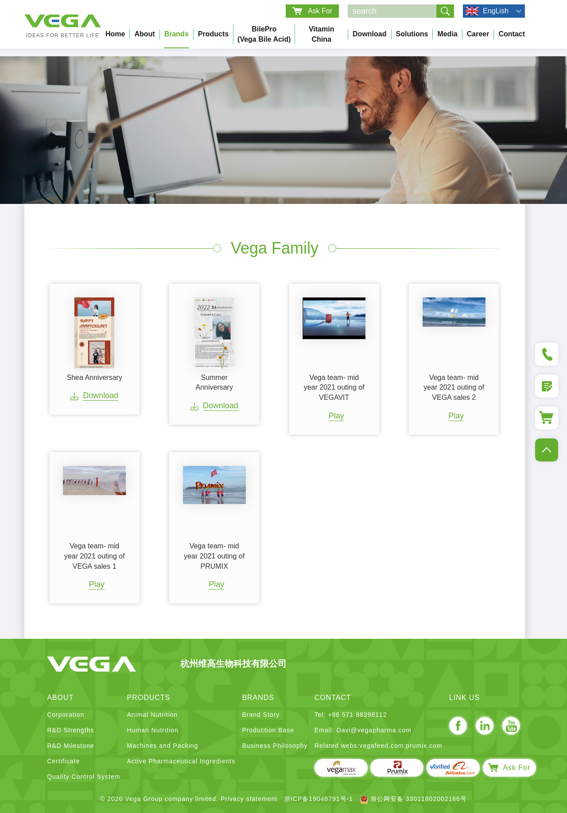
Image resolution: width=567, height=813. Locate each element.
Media (447, 34)
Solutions (412, 34)
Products (213, 34)
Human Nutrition (153, 730)
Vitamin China (321, 34)
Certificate (63, 761)
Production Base (268, 730)
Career (478, 34)
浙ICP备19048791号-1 (318, 798)
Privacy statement (249, 798)
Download (369, 34)
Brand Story (261, 714)
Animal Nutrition (152, 714)
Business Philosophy (274, 745)
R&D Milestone (70, 745)
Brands (176, 34)
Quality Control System (83, 776)
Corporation (65, 714)
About (144, 34)
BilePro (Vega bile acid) (264, 34)
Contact (511, 34)
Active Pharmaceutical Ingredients (181, 761)
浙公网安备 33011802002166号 (413, 798)
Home (115, 34)
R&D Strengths (70, 730)
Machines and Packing (162, 745)
